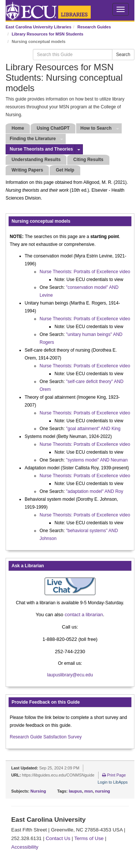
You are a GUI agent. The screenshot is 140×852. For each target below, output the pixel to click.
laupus (75, 791)
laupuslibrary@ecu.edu (70, 674)
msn (88, 791)
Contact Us (58, 838)
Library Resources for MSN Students (47, 34)
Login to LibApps (113, 782)
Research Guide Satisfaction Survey (46, 737)
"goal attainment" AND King (93, 428)
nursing (102, 791)
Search (123, 54)
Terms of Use (89, 838)
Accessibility (24, 847)
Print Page (114, 775)
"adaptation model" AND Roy (94, 491)
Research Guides (94, 27)
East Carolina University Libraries (38, 27)
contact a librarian (84, 614)
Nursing (38, 791)
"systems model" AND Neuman (97, 460)
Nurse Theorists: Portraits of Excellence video (85, 271)
